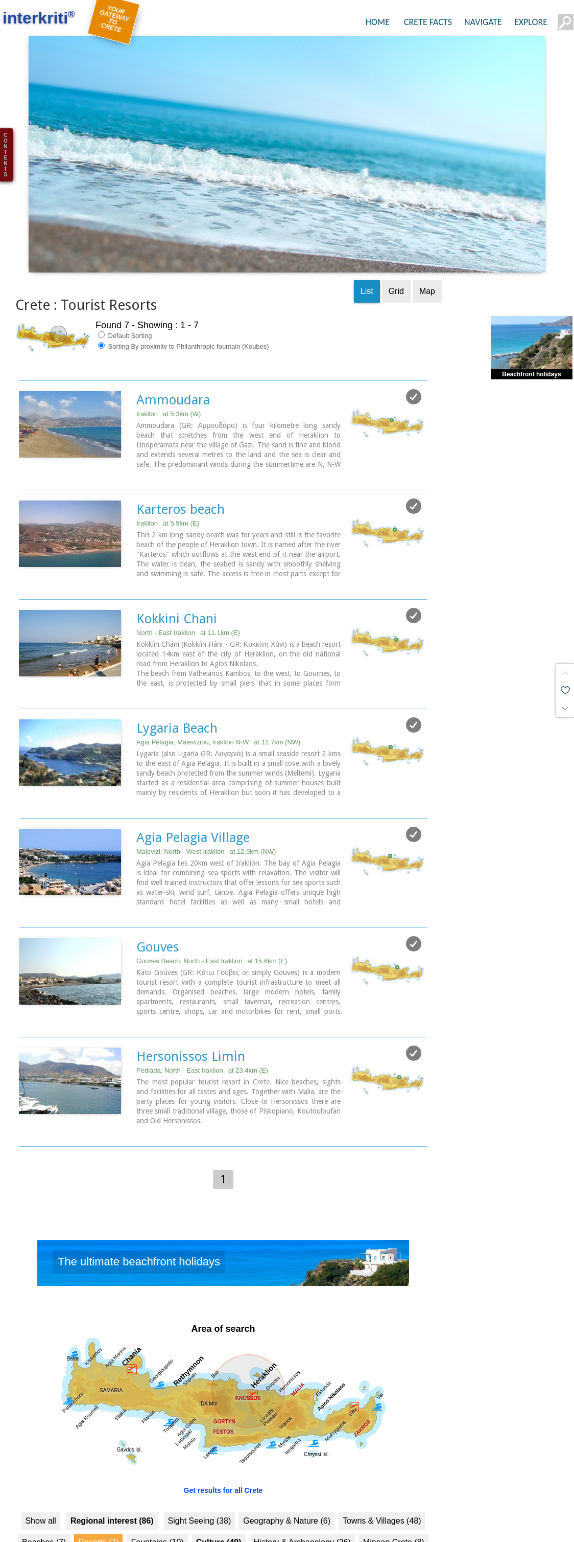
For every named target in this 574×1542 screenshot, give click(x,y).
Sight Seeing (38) (199, 1483)
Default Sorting (125, 297)
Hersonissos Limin (190, 1018)
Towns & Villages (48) (382, 1483)
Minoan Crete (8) (393, 1504)
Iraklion (168, 375)
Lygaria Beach (177, 689)
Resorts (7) (98, 1504)
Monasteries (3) (139, 1526)
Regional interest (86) (112, 1483)
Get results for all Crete (223, 1452)
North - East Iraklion (188, 594)
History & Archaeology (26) (302, 1504)
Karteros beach (180, 471)
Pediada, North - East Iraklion (202, 1032)
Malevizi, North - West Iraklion (206, 813)
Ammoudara (173, 361)
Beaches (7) (44, 1504)
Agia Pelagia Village (193, 799)
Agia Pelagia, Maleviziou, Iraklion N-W (218, 704)
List (367, 252)
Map (427, 252)
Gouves (157, 908)
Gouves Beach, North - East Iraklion (211, 922)
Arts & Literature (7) (216, 1526)
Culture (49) (219, 1504)
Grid (396, 252)
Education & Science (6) (308, 1526)
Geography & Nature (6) (286, 1483)
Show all (40, 1483)
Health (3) (381, 1526)
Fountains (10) (157, 1504)
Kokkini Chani (176, 580)
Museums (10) (73, 1526)
